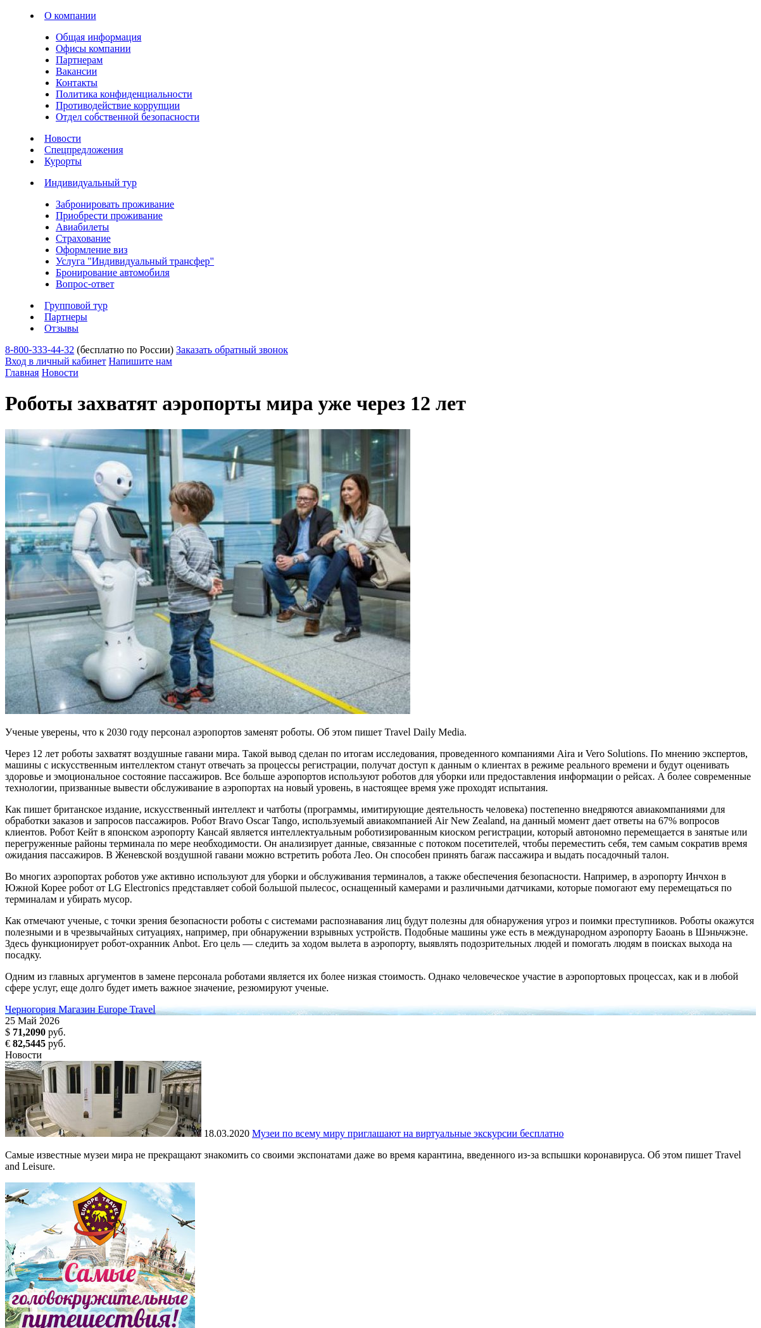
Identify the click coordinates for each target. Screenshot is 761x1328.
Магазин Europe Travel (107, 1009)
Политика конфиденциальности (124, 94)
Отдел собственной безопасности (127, 116)
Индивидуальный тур (90, 182)
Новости (62, 138)
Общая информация (98, 37)
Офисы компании (93, 48)
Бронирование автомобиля (113, 272)
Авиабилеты (82, 227)
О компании (70, 15)
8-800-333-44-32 (39, 349)
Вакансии (76, 71)
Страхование (83, 238)
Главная (22, 372)
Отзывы (61, 328)
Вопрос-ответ (85, 284)
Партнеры (65, 316)
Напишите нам (140, 361)
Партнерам (79, 59)
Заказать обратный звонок (232, 349)
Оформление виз (92, 249)
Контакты (76, 82)
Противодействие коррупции (118, 105)
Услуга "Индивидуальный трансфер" (135, 261)
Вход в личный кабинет (55, 361)
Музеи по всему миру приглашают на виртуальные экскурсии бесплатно (407, 1133)
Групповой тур (76, 305)
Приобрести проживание (109, 215)
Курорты (63, 161)
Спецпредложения (83, 149)
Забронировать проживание (115, 204)
